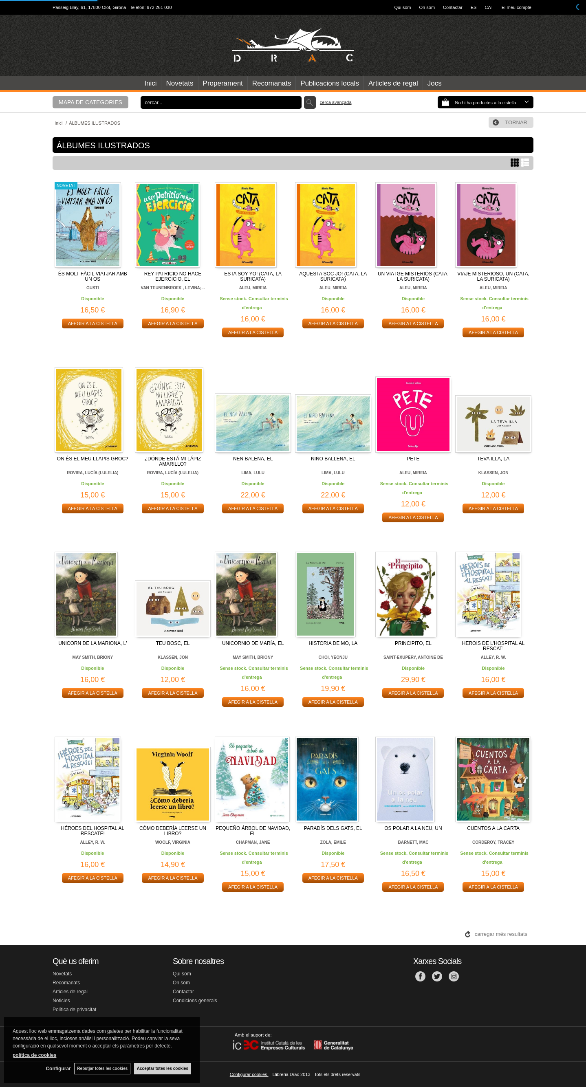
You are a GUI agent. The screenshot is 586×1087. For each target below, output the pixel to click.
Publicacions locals (329, 83)
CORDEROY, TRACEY (493, 842)
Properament (223, 83)
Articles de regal (393, 83)
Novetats (179, 83)
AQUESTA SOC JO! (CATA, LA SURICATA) (333, 276)
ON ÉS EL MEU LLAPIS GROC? (92, 459)
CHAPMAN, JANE (253, 842)
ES (474, 7)
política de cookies (34, 1055)
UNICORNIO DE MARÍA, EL (253, 643)
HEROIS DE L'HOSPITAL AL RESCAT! (493, 645)
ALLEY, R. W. (493, 657)
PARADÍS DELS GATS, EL (333, 828)
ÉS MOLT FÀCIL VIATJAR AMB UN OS (92, 276)
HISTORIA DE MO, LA (332, 643)
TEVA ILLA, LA (493, 459)
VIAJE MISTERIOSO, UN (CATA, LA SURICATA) (493, 276)
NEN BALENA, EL (253, 459)
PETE (413, 459)
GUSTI (92, 288)
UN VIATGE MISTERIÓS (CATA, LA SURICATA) (413, 276)
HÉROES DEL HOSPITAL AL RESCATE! (93, 830)
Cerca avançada (336, 102)
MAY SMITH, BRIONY (93, 657)
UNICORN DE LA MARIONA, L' (92, 643)
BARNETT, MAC (413, 842)
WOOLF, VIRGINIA (172, 842)
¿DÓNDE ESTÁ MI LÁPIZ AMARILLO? (173, 461)
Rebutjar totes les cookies (102, 1068)
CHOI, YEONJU (333, 657)
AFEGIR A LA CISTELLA (92, 323)
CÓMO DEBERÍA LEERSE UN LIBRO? (172, 830)
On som (427, 7)
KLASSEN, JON (493, 473)
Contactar (453, 7)
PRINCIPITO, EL (413, 643)
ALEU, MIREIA (253, 288)
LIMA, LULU (252, 473)
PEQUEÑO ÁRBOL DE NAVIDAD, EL (253, 830)
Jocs (434, 83)
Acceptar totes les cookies (162, 1068)
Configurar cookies (249, 1074)
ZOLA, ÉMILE (333, 842)
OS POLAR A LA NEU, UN (413, 828)
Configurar (57, 1069)
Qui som (402, 7)
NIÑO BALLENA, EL (333, 459)
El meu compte (516, 7)
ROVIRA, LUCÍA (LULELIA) (92, 473)
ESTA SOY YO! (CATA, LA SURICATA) (253, 276)
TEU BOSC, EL (173, 643)
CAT (489, 7)
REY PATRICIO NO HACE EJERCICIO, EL (173, 276)
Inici (150, 83)
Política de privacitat (74, 1009)
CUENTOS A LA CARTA (493, 828)
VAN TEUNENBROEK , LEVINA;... (173, 288)
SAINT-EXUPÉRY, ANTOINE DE (413, 657)
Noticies (61, 1000)
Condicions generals (195, 1000)
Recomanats (271, 83)
